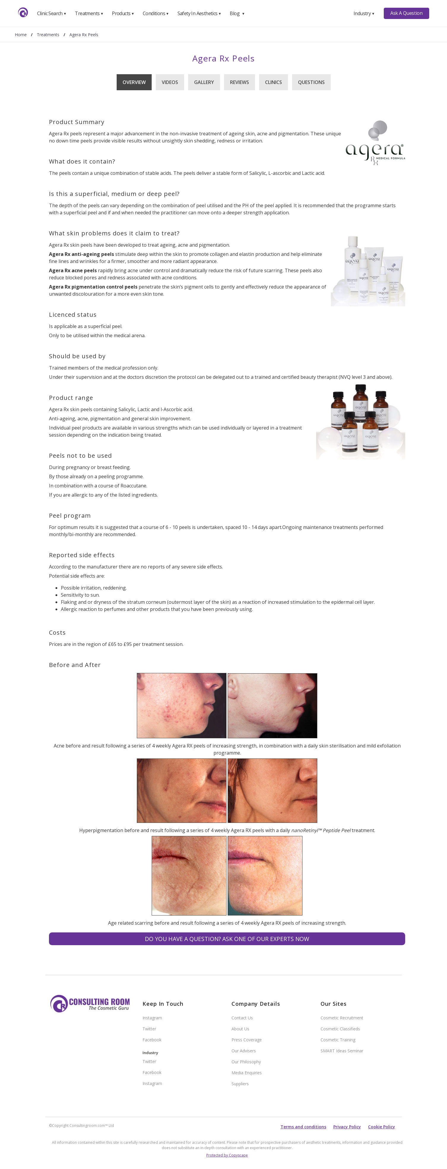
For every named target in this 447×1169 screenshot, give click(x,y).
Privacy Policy (347, 1127)
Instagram (152, 1018)
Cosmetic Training (338, 1040)
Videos (170, 82)
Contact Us (242, 1018)
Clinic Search (51, 13)
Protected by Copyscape (227, 1155)
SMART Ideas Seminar (342, 1051)
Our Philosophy (246, 1062)
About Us (240, 1029)
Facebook (151, 1040)
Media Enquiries (247, 1072)
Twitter (149, 1029)
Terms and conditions (303, 1127)
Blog (237, 13)
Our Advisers (244, 1051)
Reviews (239, 82)
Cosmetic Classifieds (340, 1029)
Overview (134, 82)
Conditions (156, 13)
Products (123, 13)
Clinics (273, 82)
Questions (311, 82)
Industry (364, 13)
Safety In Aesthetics (199, 13)
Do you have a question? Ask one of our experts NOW (227, 939)
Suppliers (240, 1083)
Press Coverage (247, 1040)
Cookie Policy (381, 1127)
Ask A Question (406, 13)
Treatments (89, 13)
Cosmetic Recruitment (342, 1018)
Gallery (204, 82)
